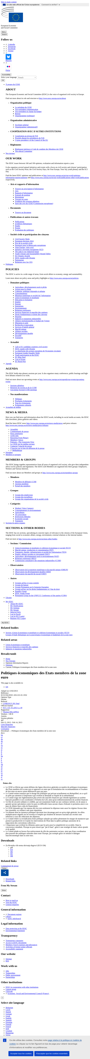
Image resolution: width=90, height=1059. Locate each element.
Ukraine (9, 598)
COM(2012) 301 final (10, 703)
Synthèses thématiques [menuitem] (23, 224)
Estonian (9, 1022)
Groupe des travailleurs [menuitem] (23, 497)
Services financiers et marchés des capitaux (22, 647)
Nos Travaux (10, 661)
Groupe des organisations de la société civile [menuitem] (31, 499)
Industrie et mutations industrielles (19, 649)
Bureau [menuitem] (17, 114)
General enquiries (12, 905)
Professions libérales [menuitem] (22, 517)
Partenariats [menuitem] (19, 260)
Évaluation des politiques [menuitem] (24, 230)
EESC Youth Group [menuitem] (22, 593)
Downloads (10, 879)
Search (4, 34)
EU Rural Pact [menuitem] (20, 361)
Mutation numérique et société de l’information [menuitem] (33, 296)
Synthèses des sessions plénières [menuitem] (27, 201)
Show (4, 890)
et (1, 750)
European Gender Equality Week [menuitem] (27, 353)
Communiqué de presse (10, 866)
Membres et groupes (13, 455)
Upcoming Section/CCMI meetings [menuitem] (23, 390)
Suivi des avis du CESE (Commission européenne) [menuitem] (34, 203)
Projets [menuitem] (17, 228)
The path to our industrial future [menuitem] (27, 252)
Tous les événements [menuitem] (22, 403)
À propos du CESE (13, 84)
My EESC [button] (9, 602)
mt (2, 764)
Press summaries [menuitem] (16, 434)
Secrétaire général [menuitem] (21, 125)
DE (11, 852)
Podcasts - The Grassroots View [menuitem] (22, 442)
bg (2, 735)
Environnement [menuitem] (21, 308)
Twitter (9, 51)
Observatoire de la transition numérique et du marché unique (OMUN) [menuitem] (41, 570)
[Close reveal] (2, 997)
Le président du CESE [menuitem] (23, 107)
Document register (14, 915)
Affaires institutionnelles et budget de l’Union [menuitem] (32, 321)
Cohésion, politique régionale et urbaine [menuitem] (30, 291)
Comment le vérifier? (50, 5)
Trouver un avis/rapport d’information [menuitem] (29, 189)
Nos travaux (10, 153)
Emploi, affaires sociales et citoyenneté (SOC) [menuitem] (32, 554)
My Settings (14, 608)
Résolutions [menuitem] (19, 197)
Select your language (9, 77)
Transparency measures (14, 941)
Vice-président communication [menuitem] (26, 109)
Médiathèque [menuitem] (16, 450)
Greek (8, 1016)
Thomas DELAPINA (10, 712)
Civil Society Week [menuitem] (22, 239)
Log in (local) (15, 614)
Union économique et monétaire (18, 645)
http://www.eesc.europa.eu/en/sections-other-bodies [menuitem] (38, 539)
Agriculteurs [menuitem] (19, 512)
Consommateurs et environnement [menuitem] (28, 510)
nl (1, 767)
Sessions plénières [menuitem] (17, 386)
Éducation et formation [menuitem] (23, 300)
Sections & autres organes (15, 523)
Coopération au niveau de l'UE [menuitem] (26, 136)
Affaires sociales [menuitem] (21, 331)
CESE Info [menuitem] (14, 436)
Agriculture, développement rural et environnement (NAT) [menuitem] (37, 556)
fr (1, 754)
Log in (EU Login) (17, 616)
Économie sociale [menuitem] (21, 519)
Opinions (9, 665)
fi (1, 752)
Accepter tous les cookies (21, 1054)
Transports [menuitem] (19, 338)
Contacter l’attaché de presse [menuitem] (21, 446)
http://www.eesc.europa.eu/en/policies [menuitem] (64, 278)
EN (7, 687)
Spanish (9, 1020)
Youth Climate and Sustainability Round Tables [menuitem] (33, 254)
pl (1, 769)
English (8, 1018)
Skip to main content (9, 2)
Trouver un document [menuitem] (23, 212)
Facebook (10, 49)
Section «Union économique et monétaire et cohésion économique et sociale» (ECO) (37, 633)
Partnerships (10, 977)
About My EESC (16, 604)
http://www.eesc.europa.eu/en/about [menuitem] (52, 98)
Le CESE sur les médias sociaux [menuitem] (22, 444)
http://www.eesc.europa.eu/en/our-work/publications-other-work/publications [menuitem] (60, 178)
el (1, 743)
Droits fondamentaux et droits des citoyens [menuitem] (31, 314)
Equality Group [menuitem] (21, 591)
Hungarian (10, 1033)
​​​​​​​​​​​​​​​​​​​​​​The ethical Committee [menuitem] (23, 151)
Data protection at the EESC (16, 929)
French (8, 1027)
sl (1, 777)
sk (2, 775)
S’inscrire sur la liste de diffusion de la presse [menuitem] (27, 448)
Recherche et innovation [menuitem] (24, 325)
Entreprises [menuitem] (19, 306)
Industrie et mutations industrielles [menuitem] (28, 319)
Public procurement (13, 975)
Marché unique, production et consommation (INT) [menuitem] (34, 550)
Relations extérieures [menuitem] (23, 310)
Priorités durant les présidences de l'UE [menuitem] (29, 138)
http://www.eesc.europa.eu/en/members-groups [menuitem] (60, 473)
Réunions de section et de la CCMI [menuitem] (23, 388)
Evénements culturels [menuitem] (23, 405)
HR (11, 856)
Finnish (8, 1024)
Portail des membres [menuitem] (22, 486)
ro (1, 773)
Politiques (9, 264)
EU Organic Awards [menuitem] (22, 256)
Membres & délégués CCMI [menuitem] (25, 482)
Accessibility (6, 74)
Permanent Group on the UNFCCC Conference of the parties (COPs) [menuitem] (41, 596)
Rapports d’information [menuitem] (24, 193)
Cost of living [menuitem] (20, 359)
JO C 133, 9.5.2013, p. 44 (11, 708)
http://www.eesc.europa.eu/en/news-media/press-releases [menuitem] (27, 425)
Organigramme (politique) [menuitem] (25, 116)
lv (1, 762)
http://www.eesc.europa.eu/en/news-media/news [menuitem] (44, 423)
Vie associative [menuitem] (20, 515)
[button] (5, 872)
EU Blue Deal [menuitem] (20, 357)
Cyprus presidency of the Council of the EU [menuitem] (31, 140)
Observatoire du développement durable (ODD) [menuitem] (33, 572)
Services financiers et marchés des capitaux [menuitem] (31, 312)
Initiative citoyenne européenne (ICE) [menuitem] (29, 250)
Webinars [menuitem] (18, 399)
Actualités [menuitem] (14, 429)
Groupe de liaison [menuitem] (21, 585)
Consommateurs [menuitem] (21, 293)
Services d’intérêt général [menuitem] (24, 327)
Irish (7, 1029)
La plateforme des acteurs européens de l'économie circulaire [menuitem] (38, 351)
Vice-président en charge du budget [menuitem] (28, 112)
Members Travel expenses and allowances (21, 945)
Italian (8, 1035)
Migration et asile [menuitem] (21, 323)
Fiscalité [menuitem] (18, 336)
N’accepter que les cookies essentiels (52, 1054)
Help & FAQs (15, 612)
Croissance (5, 729)
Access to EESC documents (16, 943)
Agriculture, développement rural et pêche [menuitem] (31, 287)
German (9, 1014)
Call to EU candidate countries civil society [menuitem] (31, 347)
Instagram (11, 47)
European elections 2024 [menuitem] (24, 241)
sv (2, 779)
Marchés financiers (8, 727)
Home (8, 659)
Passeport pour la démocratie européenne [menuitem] (30, 245)
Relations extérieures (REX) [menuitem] (25, 558)
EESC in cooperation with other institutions (22, 987)
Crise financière (7, 725)
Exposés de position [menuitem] (22, 195)
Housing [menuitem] (18, 317)
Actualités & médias (13, 407)
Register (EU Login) (18, 618)
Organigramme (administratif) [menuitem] (26, 127)
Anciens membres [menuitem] (21, 484)
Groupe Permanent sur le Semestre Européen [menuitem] (32, 587)
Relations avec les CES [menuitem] (23, 262)
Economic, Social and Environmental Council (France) (27, 993)
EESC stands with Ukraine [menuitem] (25, 258)
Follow (4, 868)
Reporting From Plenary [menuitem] (19, 438)
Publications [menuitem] (19, 222)
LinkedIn (10, 44)
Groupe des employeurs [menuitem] (24, 495)
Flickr (8, 66)
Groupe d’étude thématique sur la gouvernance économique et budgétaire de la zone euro (39, 635)
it (1, 758)
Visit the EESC (11, 902)
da (2, 739)
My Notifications (16, 606)
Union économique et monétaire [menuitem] (27, 298)
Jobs (7, 971)
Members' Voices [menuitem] (16, 440)
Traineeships (10, 973)
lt (1, 760)
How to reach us (12, 900)
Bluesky (9, 57)
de (2, 741)
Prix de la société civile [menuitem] (23, 243)
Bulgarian (9, 1008)
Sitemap (9, 959)
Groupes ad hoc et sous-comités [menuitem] (27, 583)
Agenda (8, 364)
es (1, 748)
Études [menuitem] (17, 226)
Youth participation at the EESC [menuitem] (27, 355)
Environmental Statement (15, 931)
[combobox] (26, 77)
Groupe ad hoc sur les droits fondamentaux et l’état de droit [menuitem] (37, 589)
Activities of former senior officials (19, 947)
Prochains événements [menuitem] (23, 401)
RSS (7, 961)
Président (9, 452)
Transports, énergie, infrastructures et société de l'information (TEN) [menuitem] (40, 552)
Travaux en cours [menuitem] (21, 199)
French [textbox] (20, 78)
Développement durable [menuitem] (24, 333)
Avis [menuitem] (16, 191)
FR (11, 854)
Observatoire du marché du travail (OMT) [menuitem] (31, 574)
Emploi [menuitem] (18, 302)
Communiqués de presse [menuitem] (19, 431)
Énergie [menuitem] (18, 304)
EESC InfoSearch (13, 919)
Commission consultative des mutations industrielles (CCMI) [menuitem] (38, 561)
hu (2, 756)
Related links (10, 881)
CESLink (9, 991)
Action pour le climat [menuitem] (23, 289)
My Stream (14, 610)
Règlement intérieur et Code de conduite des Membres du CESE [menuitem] (39, 149)
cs (1, 737)
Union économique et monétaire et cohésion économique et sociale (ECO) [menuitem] (43, 548)
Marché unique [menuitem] (20, 329)
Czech (8, 1010)
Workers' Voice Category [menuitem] (24, 508)
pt (1, 771)
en (2, 746)
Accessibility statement (14, 949)
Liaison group (11, 989)
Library (8, 917)
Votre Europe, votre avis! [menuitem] (24, 247)
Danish (8, 1012)
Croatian (9, 1031)
